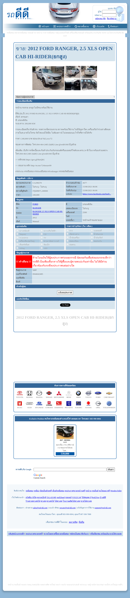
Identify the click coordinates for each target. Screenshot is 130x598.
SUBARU (78, 407)
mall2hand (61, 497)
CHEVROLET (109, 397)
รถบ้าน (88, 491)
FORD (35, 204)
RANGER (37, 208)
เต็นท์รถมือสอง (58, 491)
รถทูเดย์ (68, 497)
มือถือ (81, 522)
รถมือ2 (36, 491)
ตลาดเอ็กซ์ (41, 497)
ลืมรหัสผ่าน (111, 18)
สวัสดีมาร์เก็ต (31, 497)
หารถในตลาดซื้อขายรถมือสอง (56, 534)
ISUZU (19, 407)
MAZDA (39, 397)
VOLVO (88, 397)
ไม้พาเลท (58, 501)
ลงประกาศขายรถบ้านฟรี (75, 491)
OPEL (98, 407)
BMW (78, 397)
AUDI (29, 407)
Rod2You (95, 497)
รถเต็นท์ (95, 491)
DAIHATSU (58, 407)
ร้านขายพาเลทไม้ (33, 501)
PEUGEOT (69, 407)
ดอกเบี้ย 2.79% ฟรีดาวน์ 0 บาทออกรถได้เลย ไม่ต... (65, 448)
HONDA (29, 397)
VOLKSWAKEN (109, 407)
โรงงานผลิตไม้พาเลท (71, 501)
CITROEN (49, 407)
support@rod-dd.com (103, 508)
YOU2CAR (76, 497)
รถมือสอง (29, 491)
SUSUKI (88, 407)
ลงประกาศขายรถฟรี (34, 534)
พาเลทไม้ (50, 501)
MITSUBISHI (59, 397)
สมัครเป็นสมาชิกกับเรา (79, 534)
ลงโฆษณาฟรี (104, 491)
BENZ (69, 397)
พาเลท (43, 501)
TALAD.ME (51, 497)
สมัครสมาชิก (100, 18)
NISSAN (49, 397)
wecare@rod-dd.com (67, 508)
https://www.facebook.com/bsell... (97, 194)
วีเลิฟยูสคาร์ (86, 497)
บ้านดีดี (103, 497)
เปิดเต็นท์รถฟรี (46, 491)
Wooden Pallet (116, 491)
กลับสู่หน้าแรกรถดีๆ (16, 534)
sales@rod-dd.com (40, 508)
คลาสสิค (73, 522)
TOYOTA (19, 397)
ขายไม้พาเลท (86, 501)
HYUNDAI (39, 407)
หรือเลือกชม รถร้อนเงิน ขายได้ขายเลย (106, 534)
